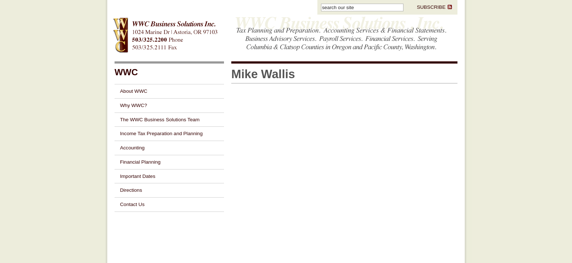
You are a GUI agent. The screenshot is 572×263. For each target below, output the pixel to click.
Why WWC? (133, 105)
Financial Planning (140, 162)
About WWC (133, 91)
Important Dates (137, 176)
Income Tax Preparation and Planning (161, 133)
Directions (131, 190)
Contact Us (132, 204)
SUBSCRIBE (435, 7)
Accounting (132, 147)
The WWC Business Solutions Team (160, 119)
